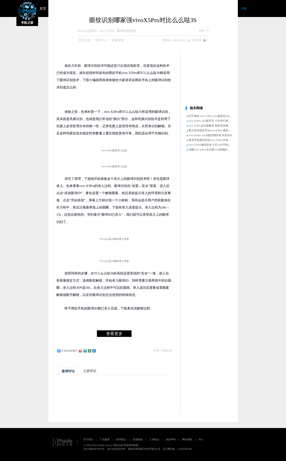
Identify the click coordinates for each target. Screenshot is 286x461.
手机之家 (84, 40)
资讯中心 (101, 40)
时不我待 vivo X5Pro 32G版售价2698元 (211, 116)
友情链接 (138, 439)
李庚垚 (166, 40)
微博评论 (68, 371)
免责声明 (171, 439)
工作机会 (154, 439)
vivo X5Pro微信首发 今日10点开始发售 (211, 144)
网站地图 (187, 439)
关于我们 (88, 439)
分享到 (196, 40)
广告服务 (105, 439)
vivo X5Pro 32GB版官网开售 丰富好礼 (211, 135)
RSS (201, 439)
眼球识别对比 (127, 31)
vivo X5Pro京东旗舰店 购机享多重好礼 (211, 125)
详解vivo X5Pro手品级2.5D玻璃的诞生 (211, 149)
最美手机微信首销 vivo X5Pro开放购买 (211, 140)
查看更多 (114, 333)
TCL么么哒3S (87, 31)
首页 (43, 8)
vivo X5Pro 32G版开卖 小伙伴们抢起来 (211, 120)
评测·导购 (118, 40)
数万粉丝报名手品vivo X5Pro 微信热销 (211, 130)
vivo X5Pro (107, 31)
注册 (243, 8)
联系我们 (121, 439)
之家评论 (89, 371)
